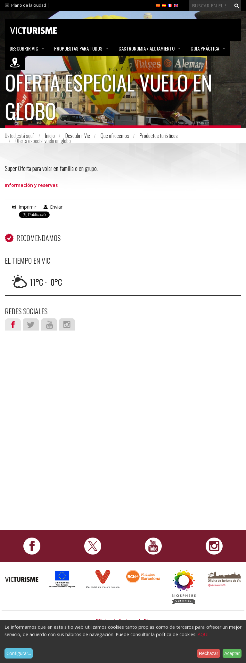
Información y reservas (31, 185)
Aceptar (232, 653)
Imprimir (27, 207)
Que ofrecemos (115, 136)
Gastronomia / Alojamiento (147, 48)
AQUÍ (203, 634)
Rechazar (208, 653)
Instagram (67, 324)
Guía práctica (205, 48)
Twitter (31, 324)
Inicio (50, 136)
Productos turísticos (159, 136)
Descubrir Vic (24, 48)
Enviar (56, 207)
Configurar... (18, 653)
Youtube (49, 324)
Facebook (13, 324)
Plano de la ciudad (28, 5)
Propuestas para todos (78, 48)
